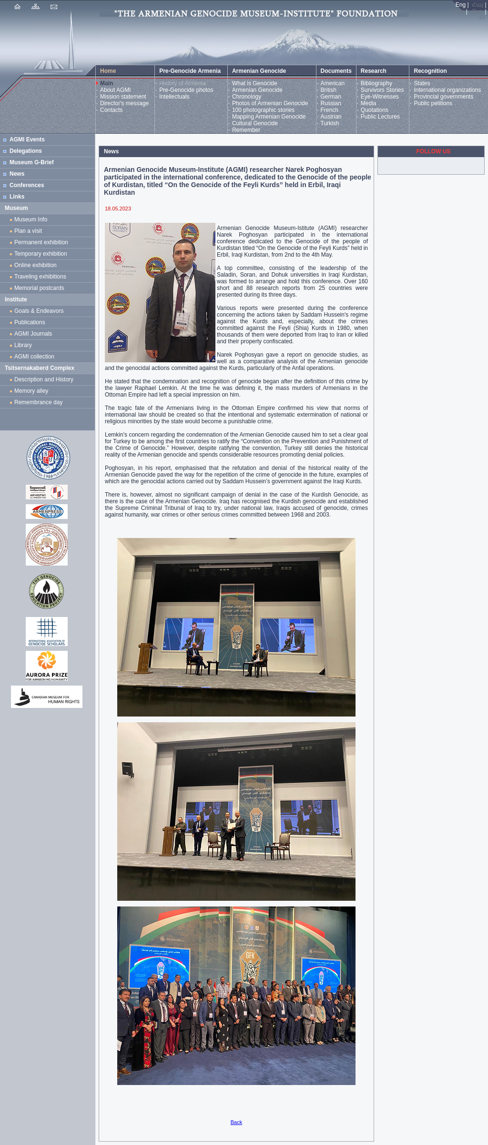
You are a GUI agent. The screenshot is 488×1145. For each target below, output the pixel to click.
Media (368, 103)
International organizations (447, 90)
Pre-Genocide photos (186, 90)
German (331, 96)
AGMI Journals (34, 333)
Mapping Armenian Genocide (269, 116)
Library (23, 345)
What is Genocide (254, 83)
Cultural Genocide (255, 123)
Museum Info (30, 219)
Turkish (330, 123)
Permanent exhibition (41, 242)
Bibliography (376, 83)
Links (17, 196)
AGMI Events (27, 139)
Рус (477, 11)
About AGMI (115, 90)
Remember (246, 130)
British (328, 90)
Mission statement (123, 96)
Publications (29, 322)
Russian (331, 103)
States (422, 83)
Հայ (477, 4)
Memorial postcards (40, 288)
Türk (459, 11)
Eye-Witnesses (380, 96)
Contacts (111, 110)
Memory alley (31, 391)
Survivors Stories (382, 90)
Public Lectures (380, 116)
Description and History (43, 379)
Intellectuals (174, 96)
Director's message (124, 103)
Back (236, 1122)
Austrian (331, 116)
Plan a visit (28, 231)
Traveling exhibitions (42, 276)
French (329, 110)
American (333, 83)
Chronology (246, 96)
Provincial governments (443, 96)
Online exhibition (37, 265)
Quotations (374, 110)
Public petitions (433, 103)
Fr (482, 18)
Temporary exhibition (40, 253)
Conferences (27, 185)
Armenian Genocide (257, 90)
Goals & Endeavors (38, 311)
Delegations (26, 151)
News (17, 173)
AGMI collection (34, 356)
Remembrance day (38, 402)
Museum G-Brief (32, 162)
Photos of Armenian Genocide (270, 103)
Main (106, 83)
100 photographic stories (263, 110)
